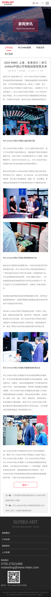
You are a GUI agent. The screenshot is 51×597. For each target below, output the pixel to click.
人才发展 (6, 552)
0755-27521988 (11, 564)
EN (37, 3)
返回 (25, 485)
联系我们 (5, 560)
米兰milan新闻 (24, 47)
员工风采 (9, 54)
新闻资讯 (6, 546)
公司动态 (9, 47)
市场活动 (40, 47)
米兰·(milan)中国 (29, 595)
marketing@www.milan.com (20, 567)
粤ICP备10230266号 (16, 595)
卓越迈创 (40, 595)
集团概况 (6, 533)
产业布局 (6, 539)
